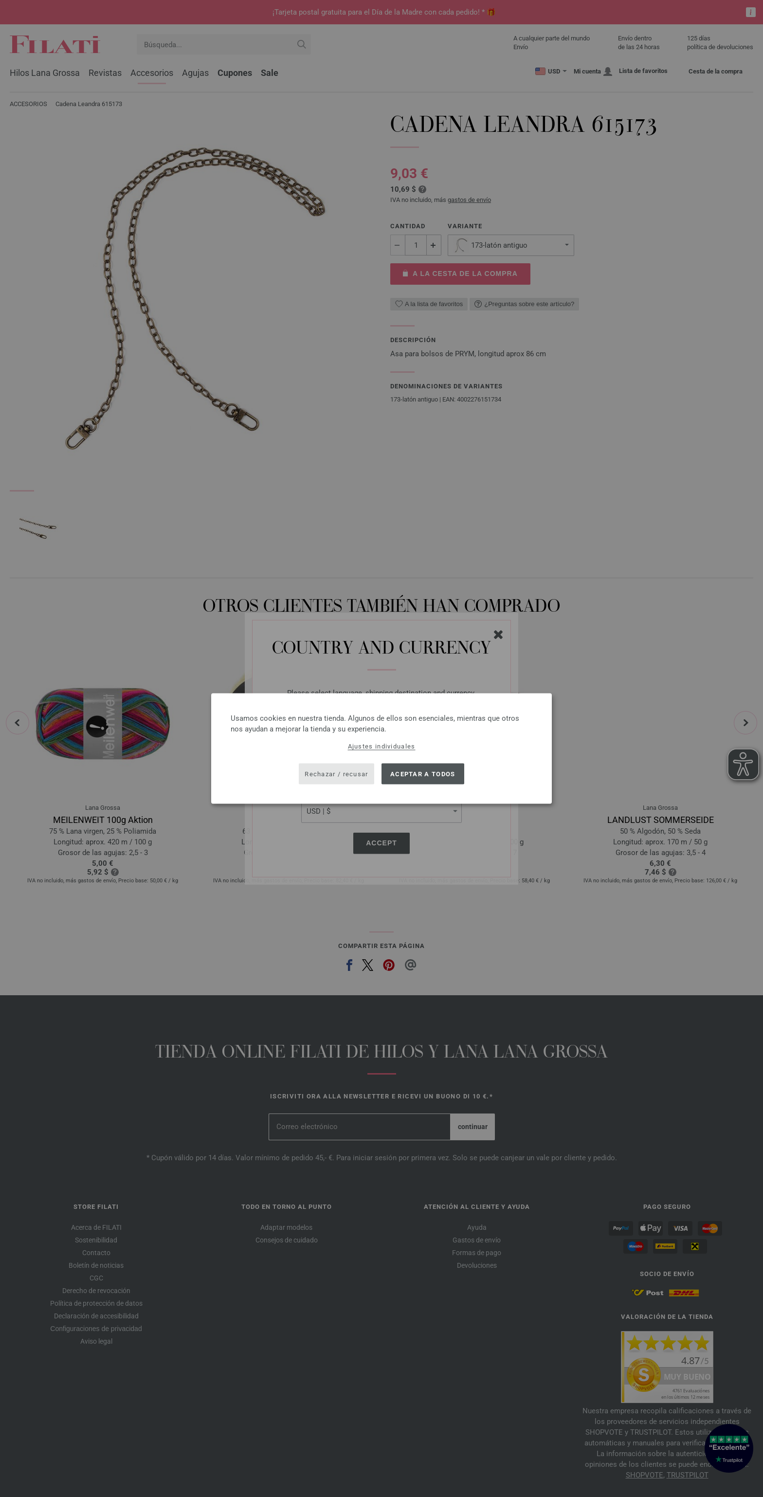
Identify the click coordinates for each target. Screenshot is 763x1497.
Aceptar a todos (422, 773)
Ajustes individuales (382, 746)
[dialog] (381, 749)
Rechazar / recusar (336, 773)
